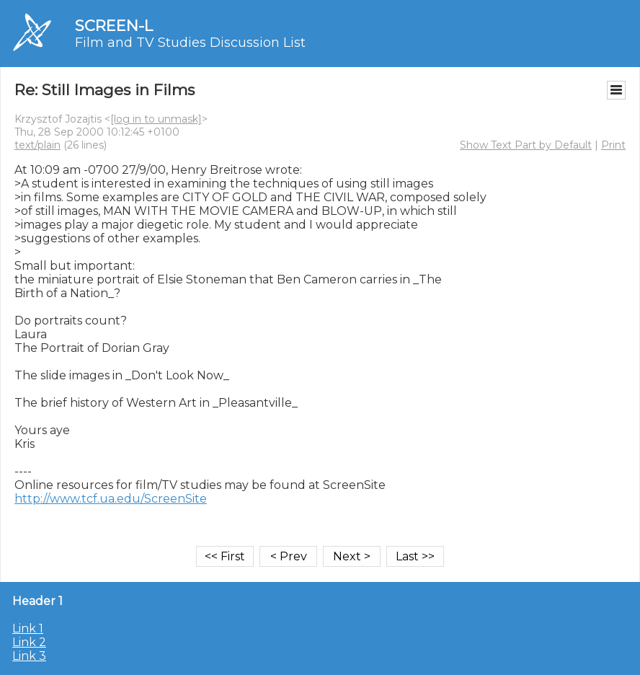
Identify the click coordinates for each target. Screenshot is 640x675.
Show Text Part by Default (526, 144)
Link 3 (29, 656)
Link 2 (29, 642)
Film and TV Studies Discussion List (190, 42)
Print (613, 144)
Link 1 (27, 628)
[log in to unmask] (156, 118)
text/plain (37, 144)
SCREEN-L (114, 26)
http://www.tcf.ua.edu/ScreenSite (110, 499)
